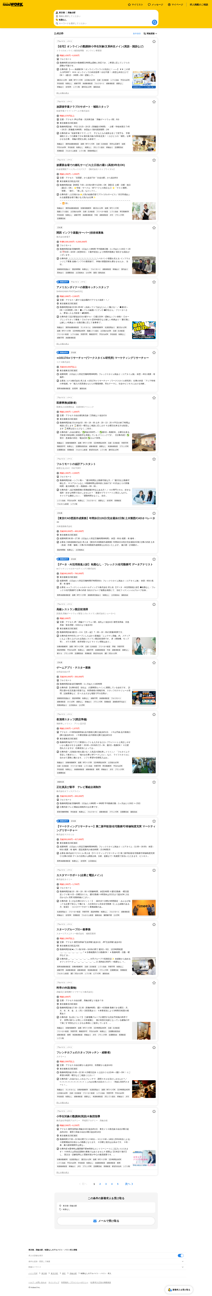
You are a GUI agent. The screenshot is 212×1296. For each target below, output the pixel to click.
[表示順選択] (150, 33)
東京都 (44, 1273)
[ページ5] (117, 1184)
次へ (127, 1183)
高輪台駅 (73, 1273)
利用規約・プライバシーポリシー (74, 1282)
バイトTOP (32, 1273)
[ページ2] (100, 1184)
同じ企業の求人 (62, 93)
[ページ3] (106, 1184)
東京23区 (54, 1273)
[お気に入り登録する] (154, 41)
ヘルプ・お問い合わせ (37, 1282)
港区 (64, 1273)
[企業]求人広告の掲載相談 (100, 1282)
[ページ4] (112, 1184)
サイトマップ (53, 1282)
